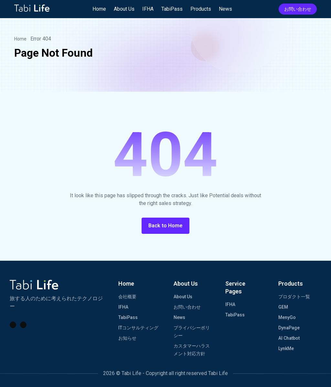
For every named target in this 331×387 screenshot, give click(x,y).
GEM (283, 307)
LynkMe (286, 348)
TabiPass (172, 9)
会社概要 (127, 296)
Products (200, 9)
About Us (124, 9)
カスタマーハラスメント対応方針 (192, 349)
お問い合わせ (297, 9)
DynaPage (289, 327)
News (225, 9)
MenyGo (287, 317)
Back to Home (165, 225)
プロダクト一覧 (294, 296)
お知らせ (127, 338)
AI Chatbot (289, 338)
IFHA (148, 9)
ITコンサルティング (138, 327)
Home (99, 9)
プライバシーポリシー (192, 331)
